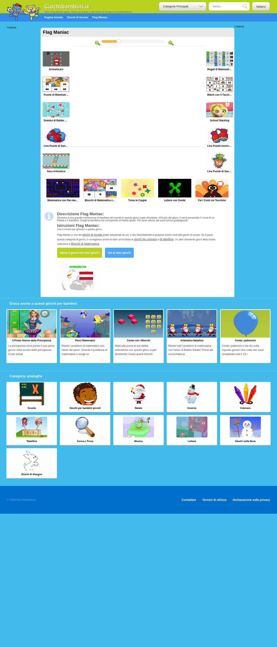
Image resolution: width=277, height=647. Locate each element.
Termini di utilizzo (214, 499)
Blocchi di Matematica (85, 243)
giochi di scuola (92, 234)
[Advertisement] (23, 91)
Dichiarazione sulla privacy (251, 499)
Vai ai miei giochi (119, 252)
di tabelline (166, 239)
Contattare (189, 499)
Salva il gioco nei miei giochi (79, 252)
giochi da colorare (145, 239)
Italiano (261, 6)
